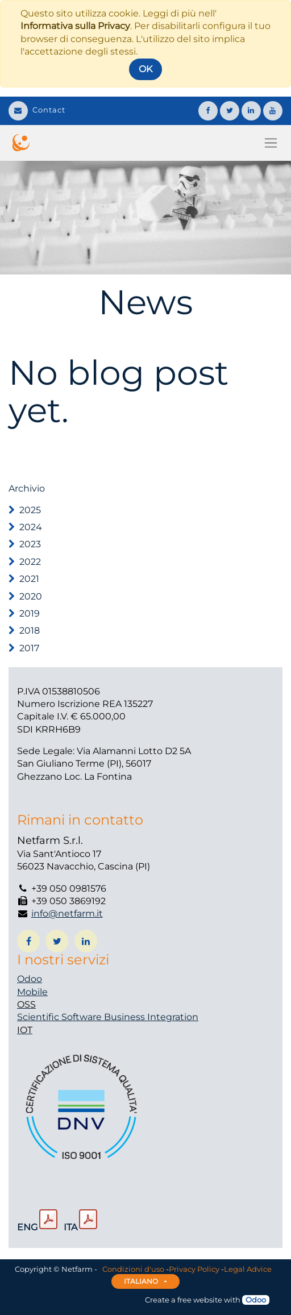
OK (145, 69)
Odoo (29, 978)
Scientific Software (60, 1017)
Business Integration (151, 1017)
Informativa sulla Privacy (75, 25)
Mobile (32, 992)
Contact (37, 109)
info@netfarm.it (67, 913)
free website (199, 1299)
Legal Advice (248, 1269)
